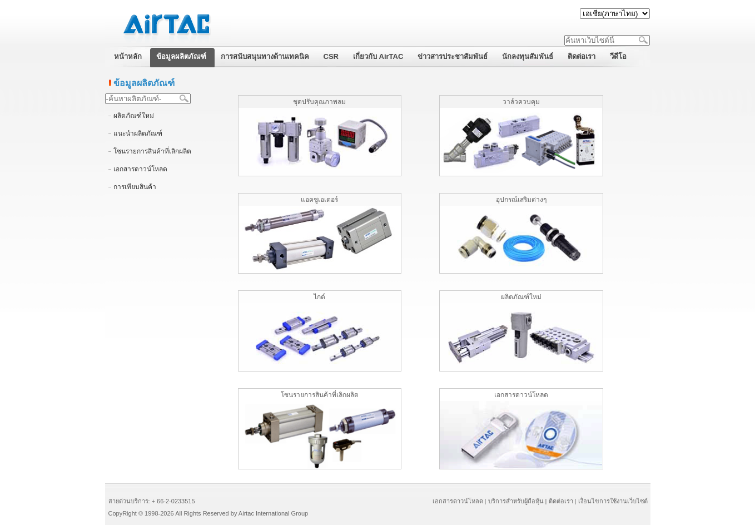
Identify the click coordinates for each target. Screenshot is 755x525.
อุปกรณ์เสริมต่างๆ (521, 200)
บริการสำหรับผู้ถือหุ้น (516, 501)
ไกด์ (319, 297)
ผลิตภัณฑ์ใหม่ (133, 116)
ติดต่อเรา (561, 501)
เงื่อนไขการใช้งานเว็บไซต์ (613, 501)
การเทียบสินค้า (134, 187)
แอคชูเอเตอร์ (319, 200)
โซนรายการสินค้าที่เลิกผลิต (152, 151)
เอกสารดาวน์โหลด (140, 169)
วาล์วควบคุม (521, 102)
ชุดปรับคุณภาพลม (319, 102)
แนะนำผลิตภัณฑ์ (137, 133)
